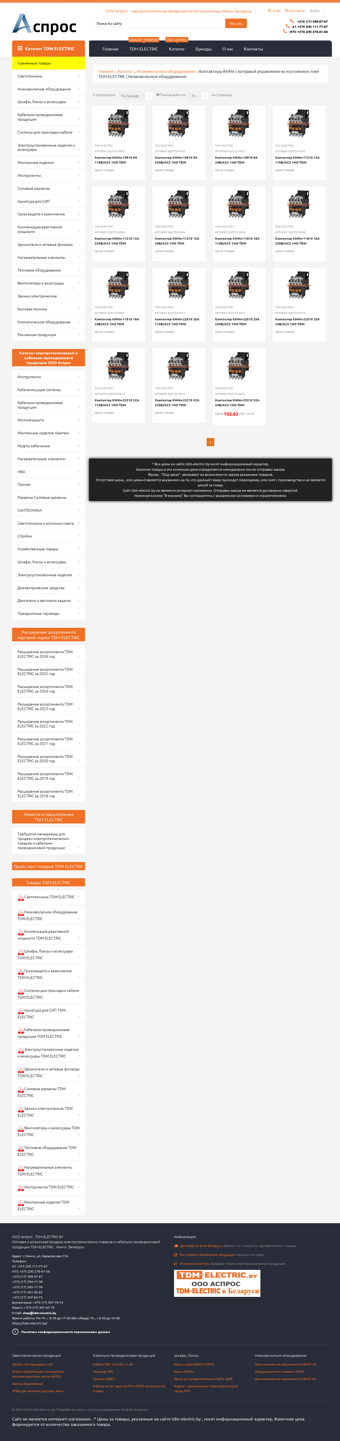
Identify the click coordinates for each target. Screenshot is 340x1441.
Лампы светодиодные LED (32, 1364)
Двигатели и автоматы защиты (44, 600)
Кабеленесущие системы (39, 389)
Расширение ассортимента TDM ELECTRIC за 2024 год (45, 689)
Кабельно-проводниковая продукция (40, 117)
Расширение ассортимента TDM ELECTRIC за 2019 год (45, 776)
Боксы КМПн (183, 1371)
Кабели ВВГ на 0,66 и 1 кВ (113, 1364)
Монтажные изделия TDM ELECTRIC (43, 1205)
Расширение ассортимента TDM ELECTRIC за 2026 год (45, 654)
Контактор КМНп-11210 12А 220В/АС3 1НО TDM (117, 240)
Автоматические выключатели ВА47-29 (285, 1364)
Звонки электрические (37, 296)
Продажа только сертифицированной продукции (229, 1263)
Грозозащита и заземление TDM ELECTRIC (45, 974)
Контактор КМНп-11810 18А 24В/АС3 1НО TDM (117, 321)
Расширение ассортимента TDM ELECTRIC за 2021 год (45, 741)
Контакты (253, 48)
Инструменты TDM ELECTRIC (46, 1187)
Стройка (25, 535)
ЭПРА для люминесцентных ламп (37, 1391)
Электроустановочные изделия (45, 574)
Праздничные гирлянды (38, 613)
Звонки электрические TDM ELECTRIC (45, 1112)
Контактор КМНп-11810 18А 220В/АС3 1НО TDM (297, 240)
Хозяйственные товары (38, 548)
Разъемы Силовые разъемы (42, 497)
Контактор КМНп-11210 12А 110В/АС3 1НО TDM (297, 159)
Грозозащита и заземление (41, 213)
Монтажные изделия (36, 162)
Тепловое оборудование (39, 270)
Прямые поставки (219, 1254)
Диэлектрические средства (41, 587)
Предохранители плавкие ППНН (279, 1371)
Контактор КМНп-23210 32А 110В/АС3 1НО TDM (117, 402)
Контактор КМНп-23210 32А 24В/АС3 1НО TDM (237, 402)
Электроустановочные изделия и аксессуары (46, 147)
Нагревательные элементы (41, 257)
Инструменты (29, 175)
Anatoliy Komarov (134, 1409)
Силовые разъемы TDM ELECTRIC (42, 1092)
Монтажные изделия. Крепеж (43, 432)
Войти (314, 10)
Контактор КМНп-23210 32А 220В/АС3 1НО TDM (177, 402)
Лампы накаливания (27, 1383)
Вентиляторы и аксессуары (41, 283)
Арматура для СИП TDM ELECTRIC (42, 1013)
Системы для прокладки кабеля (45, 132)
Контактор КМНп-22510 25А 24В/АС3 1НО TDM (297, 321)
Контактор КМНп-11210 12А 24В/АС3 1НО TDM (177, 240)
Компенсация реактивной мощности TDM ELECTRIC (43, 934)
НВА (21, 471)
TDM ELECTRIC (143, 45)
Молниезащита (31, 419)
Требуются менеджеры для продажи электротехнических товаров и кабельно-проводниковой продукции (43, 840)
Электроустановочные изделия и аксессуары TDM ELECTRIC (48, 1052)
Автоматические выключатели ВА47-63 (285, 1378)
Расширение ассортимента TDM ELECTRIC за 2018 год (45, 793)
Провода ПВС (103, 1371)
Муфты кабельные (34, 445)
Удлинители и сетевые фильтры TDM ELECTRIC (49, 1072)
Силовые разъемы (34, 188)
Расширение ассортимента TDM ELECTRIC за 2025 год (45, 671)
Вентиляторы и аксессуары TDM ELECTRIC (49, 1131)
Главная (110, 48)
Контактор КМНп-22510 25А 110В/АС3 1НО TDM (177, 321)
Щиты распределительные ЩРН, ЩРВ (203, 1378)
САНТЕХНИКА (30, 510)
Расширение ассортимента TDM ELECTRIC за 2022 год (45, 723)
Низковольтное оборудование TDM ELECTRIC (47, 915)
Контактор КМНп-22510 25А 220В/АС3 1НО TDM (237, 321)
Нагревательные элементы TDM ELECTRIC (45, 1170)
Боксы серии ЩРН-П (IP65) (194, 1364)
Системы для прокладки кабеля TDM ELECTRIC (48, 994)
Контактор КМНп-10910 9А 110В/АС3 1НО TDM (116, 159)
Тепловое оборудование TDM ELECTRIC (47, 1151)
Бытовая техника (32, 308)
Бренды (204, 48)
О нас (227, 48)
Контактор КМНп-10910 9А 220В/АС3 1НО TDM (176, 159)
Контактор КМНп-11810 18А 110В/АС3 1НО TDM (237, 240)
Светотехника (30, 76)
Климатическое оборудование (44, 321)
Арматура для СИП (34, 201)
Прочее (24, 484)
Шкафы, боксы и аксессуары (42, 101)
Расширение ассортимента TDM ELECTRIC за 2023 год (45, 706)
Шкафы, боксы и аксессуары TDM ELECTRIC (45, 954)
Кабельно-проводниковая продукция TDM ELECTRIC (43, 1033)
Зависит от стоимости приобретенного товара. (235, 1245)
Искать (236, 23)
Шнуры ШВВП (104, 1378)
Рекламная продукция (37, 334)
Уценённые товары (34, 63)
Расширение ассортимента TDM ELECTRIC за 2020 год (45, 759)
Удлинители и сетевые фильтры (45, 244)
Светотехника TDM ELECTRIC (46, 897)
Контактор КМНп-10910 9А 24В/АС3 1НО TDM (236, 159)
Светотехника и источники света (46, 523)
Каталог (177, 45)
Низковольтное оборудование (166, 71)
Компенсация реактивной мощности (40, 229)
